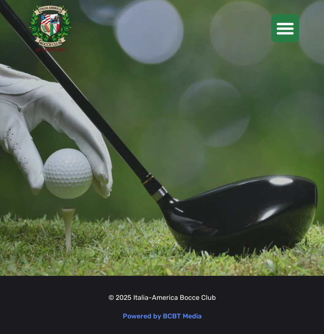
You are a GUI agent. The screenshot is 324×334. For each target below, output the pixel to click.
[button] (285, 28)
